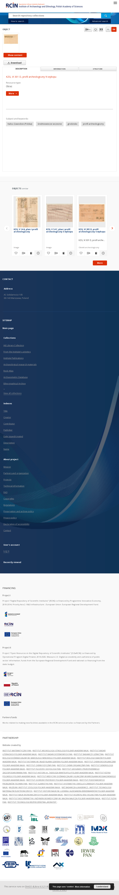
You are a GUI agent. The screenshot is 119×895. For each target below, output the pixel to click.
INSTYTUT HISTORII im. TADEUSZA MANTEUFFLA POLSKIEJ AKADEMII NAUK (61, 772)
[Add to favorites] (15, 253)
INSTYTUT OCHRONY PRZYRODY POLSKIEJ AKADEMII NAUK (52, 780)
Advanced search (100, 21)
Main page (8, 328)
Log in (6, 551)
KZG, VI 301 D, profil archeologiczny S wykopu (92, 230)
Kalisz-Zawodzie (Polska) (20, 123)
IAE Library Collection (14, 345)
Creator (7, 417)
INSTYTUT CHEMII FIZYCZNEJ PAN (41, 765)
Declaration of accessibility (16, 524)
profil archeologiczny (93, 123)
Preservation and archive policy (19, 511)
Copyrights (9, 498)
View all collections (13, 393)
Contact (7, 530)
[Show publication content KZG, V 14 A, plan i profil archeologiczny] (30, 253)
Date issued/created (13, 436)
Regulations (9, 505)
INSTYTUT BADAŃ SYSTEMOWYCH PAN (55, 754)
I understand (102, 886)
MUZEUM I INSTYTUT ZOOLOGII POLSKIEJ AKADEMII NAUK (34, 787)
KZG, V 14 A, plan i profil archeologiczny (26, 230)
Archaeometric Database (16, 377)
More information (82, 887)
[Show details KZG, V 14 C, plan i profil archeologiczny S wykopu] (70, 253)
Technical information (14, 486)
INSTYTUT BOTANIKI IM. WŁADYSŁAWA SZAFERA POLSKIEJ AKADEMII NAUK (50, 761)
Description (9, 442)
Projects (7, 479)
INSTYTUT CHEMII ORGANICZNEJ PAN (73, 765)
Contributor (9, 423)
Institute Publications (14, 358)
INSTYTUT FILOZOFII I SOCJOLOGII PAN (43, 769)
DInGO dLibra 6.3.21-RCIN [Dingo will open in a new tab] (38, 886)
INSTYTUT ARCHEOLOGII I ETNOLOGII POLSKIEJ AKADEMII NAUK (60, 750)
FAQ (6, 492)
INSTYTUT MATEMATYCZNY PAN (17, 750)
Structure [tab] (97, 69)
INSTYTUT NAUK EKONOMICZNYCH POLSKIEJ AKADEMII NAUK (36, 794)
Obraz (9, 86)
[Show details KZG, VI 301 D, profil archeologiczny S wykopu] (102, 253)
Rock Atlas (8, 370)
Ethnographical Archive (15, 383)
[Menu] (115, 2)
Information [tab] (60, 69)
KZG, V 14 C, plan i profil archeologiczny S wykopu (59, 230)
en (114, 29)
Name (6, 449)
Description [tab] (21, 69)
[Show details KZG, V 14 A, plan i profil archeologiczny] (38, 253)
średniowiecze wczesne (50, 123)
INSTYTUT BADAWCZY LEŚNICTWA (89, 754)
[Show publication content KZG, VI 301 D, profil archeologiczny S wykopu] (96, 253)
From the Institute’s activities (17, 351)
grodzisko (72, 123)
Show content (15, 55)
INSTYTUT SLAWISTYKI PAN (41, 783)
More (100, 263)
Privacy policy (10, 517)
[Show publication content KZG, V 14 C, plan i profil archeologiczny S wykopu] (63, 253)
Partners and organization (16, 473)
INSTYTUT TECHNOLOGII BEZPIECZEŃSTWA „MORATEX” (32, 802)
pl (108, 29)
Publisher (8, 430)
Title (6, 411)
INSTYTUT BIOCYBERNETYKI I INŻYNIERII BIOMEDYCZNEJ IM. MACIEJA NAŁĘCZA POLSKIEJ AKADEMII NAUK (55, 798)
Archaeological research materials (20, 364)
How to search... (18, 21)
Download (14, 63)
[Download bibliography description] (23, 253)
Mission (7, 466)
